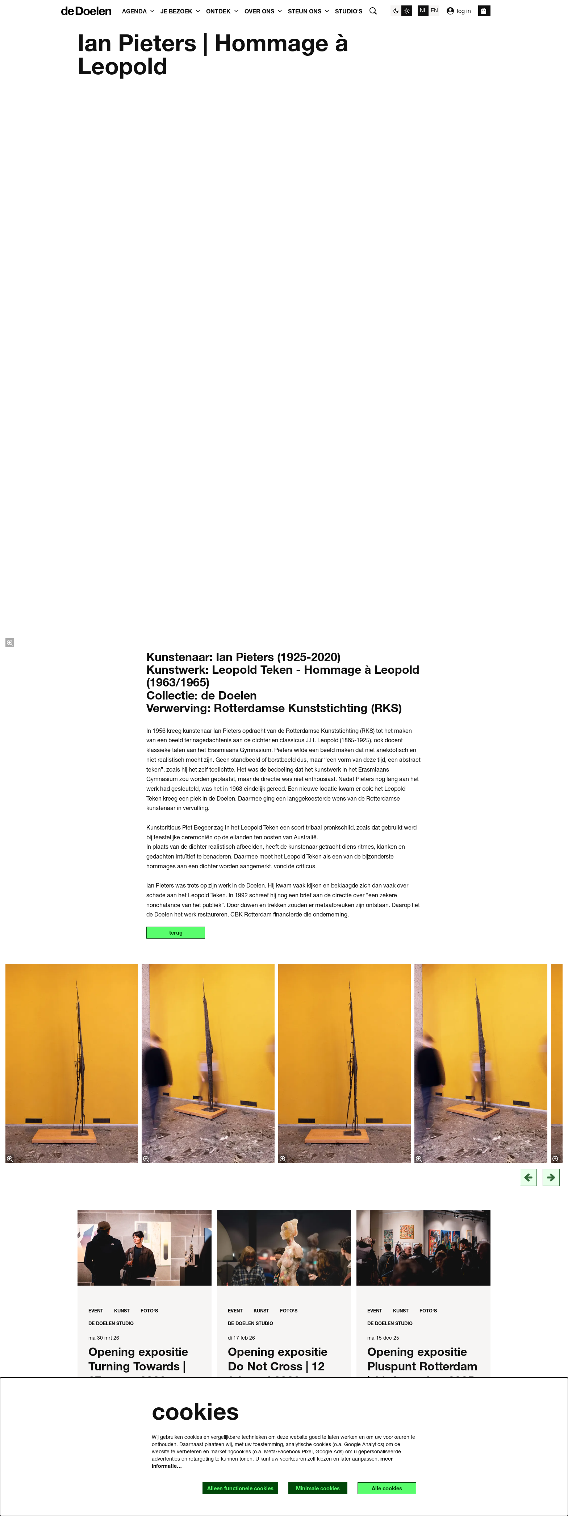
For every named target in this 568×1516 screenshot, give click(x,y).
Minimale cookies (311, 1487)
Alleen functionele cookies (228, 1487)
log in (459, 10)
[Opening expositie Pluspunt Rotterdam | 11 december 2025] (423, 700)
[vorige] (528, 629)
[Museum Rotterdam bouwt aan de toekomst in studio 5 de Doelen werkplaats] (145, 951)
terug (178, 384)
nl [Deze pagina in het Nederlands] (423, 10)
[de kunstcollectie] (423, 951)
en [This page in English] (434, 10)
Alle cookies (384, 1487)
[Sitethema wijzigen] (401, 10)
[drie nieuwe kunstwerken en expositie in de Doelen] (145, 1219)
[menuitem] (348, 10)
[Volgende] (551, 629)
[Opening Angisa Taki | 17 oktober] (284, 951)
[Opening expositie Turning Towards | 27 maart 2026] (145, 700)
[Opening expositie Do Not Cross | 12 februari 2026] (284, 700)
